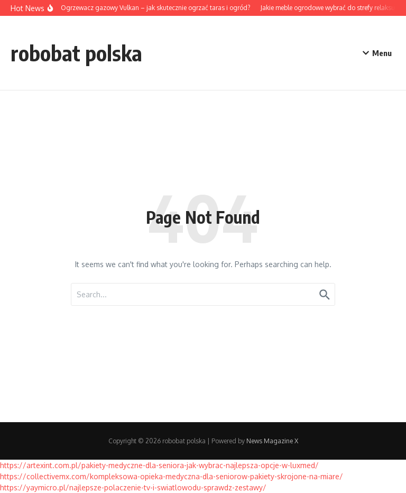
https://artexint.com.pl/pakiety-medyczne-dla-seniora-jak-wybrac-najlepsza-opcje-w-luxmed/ (159, 465)
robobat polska (76, 53)
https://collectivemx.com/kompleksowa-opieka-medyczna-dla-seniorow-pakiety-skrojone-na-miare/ (171, 476)
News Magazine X (272, 441)
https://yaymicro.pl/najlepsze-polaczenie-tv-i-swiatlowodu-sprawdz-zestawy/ (133, 487)
